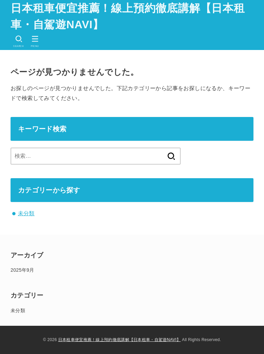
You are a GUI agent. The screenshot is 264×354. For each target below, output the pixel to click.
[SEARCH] (19, 41)
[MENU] (35, 41)
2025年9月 (22, 270)
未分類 (26, 213)
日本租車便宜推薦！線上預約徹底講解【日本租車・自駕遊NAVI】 (128, 16)
